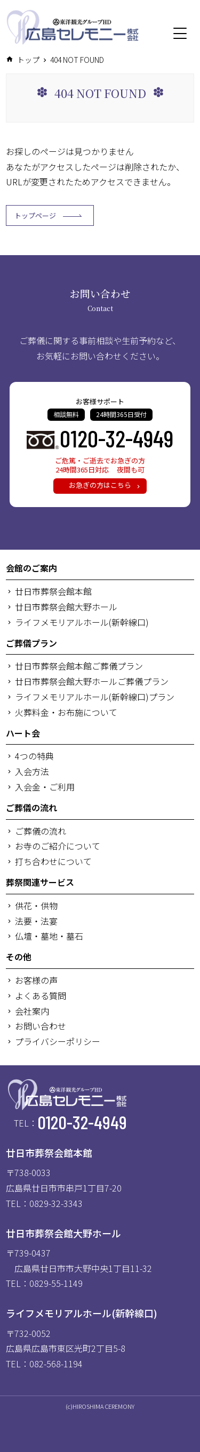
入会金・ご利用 (45, 786)
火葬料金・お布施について (66, 712)
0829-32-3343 (56, 1203)
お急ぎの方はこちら (100, 485)
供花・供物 (36, 905)
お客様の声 (36, 980)
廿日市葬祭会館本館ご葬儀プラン (79, 665)
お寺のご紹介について (57, 845)
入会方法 (32, 771)
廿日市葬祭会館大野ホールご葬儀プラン (92, 681)
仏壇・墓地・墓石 (49, 935)
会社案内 (32, 1011)
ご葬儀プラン (31, 643)
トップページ (48, 215)
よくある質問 (40, 995)
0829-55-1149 (56, 1283)
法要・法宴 (36, 921)
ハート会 (23, 733)
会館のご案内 (31, 567)
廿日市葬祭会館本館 (53, 591)
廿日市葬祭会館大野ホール (66, 606)
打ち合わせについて (53, 861)
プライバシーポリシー (57, 1041)
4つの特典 (34, 755)
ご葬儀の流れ (31, 807)
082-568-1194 (56, 1363)
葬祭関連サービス (40, 882)
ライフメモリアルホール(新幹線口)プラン (94, 696)
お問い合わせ (40, 1025)
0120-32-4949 (116, 437)
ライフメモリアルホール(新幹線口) (82, 622)
